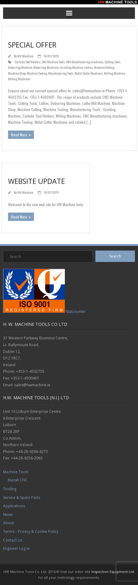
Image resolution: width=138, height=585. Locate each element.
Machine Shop (17, 73)
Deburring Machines (46, 67)
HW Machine (25, 55)
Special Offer (32, 45)
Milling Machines (19, 78)
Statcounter (76, 311)
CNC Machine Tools (53, 61)
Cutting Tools (112, 61)
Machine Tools (15, 472)
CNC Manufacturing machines (84, 61)
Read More (19, 134)
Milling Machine (114, 73)
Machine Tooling (37, 73)
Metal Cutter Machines (89, 73)
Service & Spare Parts (21, 497)
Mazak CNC (17, 480)
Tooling (9, 489)
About (8, 522)
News (8, 514)
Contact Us (12, 540)
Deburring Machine (20, 67)
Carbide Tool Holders (27, 61)
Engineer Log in (16, 548)
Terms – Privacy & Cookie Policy (30, 531)
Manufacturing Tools (60, 73)
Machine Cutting (104, 67)
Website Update (36, 181)
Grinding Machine (71, 67)
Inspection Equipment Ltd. (113, 571)
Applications (14, 505)
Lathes (88, 67)
